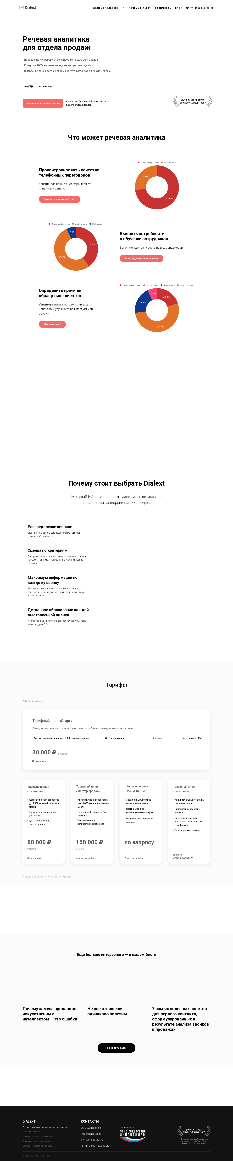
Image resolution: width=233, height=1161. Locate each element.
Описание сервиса (31, 1132)
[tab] (60, 531)
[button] (59, 199)
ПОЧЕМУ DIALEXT (140, 8)
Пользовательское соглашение (37, 1136)
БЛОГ (178, 8)
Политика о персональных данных (39, 1141)
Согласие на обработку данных (37, 1146)
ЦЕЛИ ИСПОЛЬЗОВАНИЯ (108, 8)
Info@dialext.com (91, 1133)
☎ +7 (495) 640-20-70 (200, 8)
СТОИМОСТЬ (163, 8)
